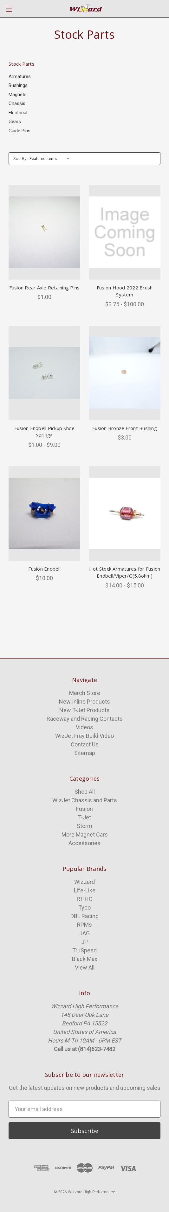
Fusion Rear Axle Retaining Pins (44, 287)
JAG (84, 933)
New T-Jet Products (84, 710)
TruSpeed (84, 950)
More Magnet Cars (85, 834)
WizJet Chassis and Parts (84, 800)
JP (84, 941)
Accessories (84, 843)
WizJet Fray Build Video (84, 735)
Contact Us (85, 744)
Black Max (84, 959)
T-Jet (84, 817)
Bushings (18, 85)
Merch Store (84, 693)
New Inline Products (84, 701)
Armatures (20, 76)
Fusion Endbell (44, 569)
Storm (84, 826)
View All (84, 967)
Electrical (18, 113)
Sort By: (20, 158)
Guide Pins (19, 131)
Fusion (84, 808)
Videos (84, 727)
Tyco (84, 907)
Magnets (18, 94)
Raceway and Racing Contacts (85, 718)
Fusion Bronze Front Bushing (124, 428)
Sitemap (84, 753)
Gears (15, 121)
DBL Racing (84, 916)
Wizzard (84, 881)
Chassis (17, 103)
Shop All (85, 791)
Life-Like (84, 890)
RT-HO (85, 899)
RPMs (84, 924)
